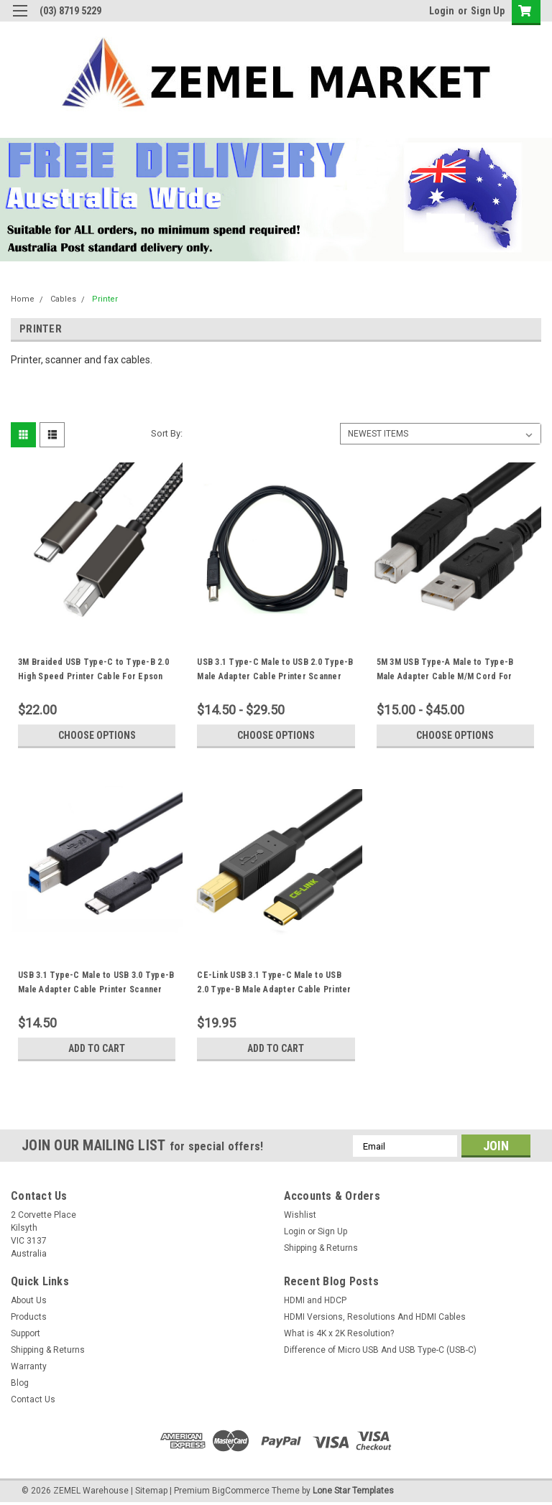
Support (25, 1333)
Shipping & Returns (321, 1248)
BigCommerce (241, 1491)
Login (441, 11)
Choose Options (97, 735)
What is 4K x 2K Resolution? (339, 1333)
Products (29, 1317)
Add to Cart (96, 1048)
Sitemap (151, 1491)
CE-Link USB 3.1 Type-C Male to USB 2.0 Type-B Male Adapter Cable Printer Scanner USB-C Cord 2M (274, 989)
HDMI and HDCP (315, 1300)
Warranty (29, 1366)
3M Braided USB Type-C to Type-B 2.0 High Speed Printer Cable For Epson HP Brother (93, 676)
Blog (20, 1383)
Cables (63, 299)
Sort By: (167, 433)
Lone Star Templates (353, 1491)
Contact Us (33, 1399)
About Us (29, 1300)
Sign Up (488, 11)
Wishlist (300, 1215)
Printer (105, 299)
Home (22, 299)
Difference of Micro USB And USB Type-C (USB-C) (380, 1350)
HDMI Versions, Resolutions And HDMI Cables (375, 1317)
